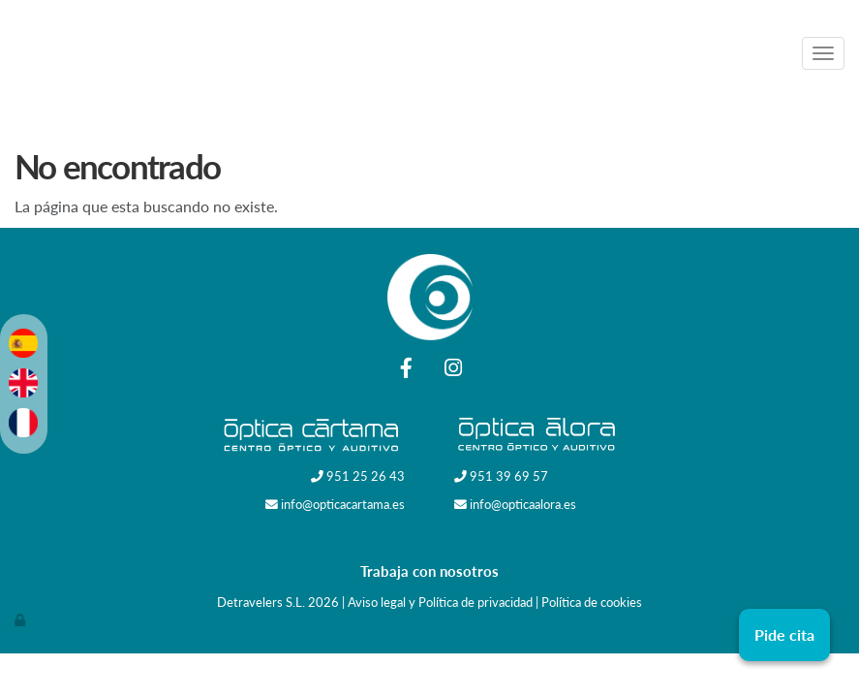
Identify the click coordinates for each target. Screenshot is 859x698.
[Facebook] (405, 370)
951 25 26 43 (365, 476)
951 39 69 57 (509, 476)
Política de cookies (591, 602)
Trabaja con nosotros (429, 571)
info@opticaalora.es (523, 504)
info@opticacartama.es (343, 504)
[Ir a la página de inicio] (422, 53)
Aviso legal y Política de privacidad (440, 602)
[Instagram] (453, 370)
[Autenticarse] (21, 619)
